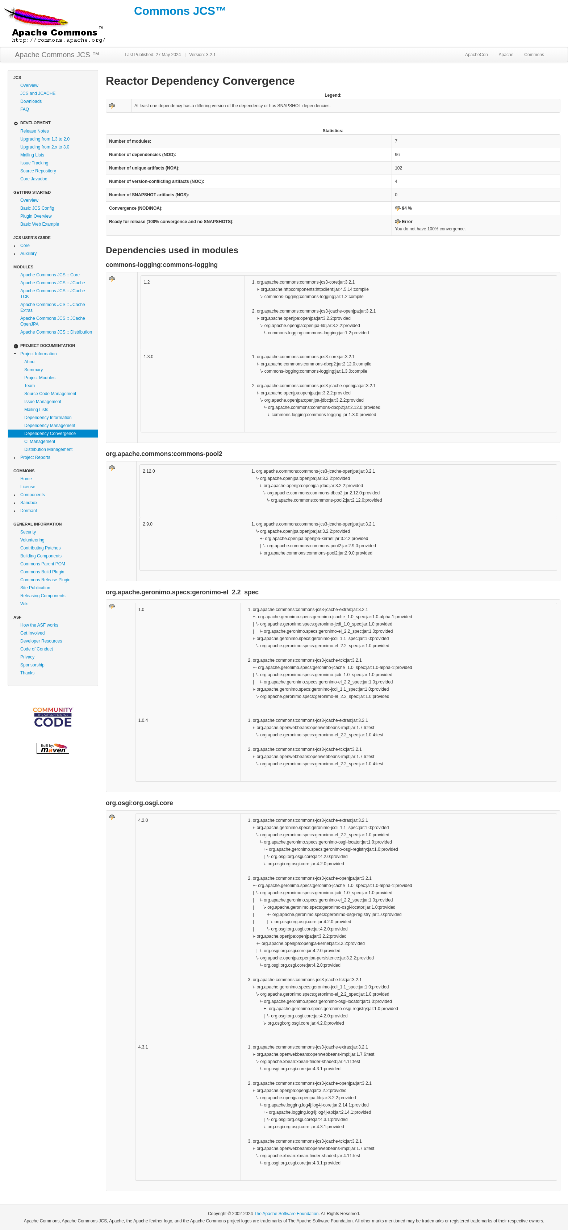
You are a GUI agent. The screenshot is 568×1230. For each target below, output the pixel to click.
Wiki (24, 603)
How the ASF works (39, 625)
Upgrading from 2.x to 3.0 (44, 147)
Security (28, 532)
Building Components (41, 555)
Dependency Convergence (50, 433)
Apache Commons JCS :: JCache (52, 282)
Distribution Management (48, 449)
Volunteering (32, 540)
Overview (29, 85)
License (27, 486)
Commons (534, 54)
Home (26, 478)
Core (25, 245)
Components (32, 494)
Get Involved (32, 633)
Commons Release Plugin (45, 579)
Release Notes (34, 131)
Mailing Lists (32, 155)
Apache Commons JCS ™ (57, 55)
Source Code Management (50, 393)
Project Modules (39, 377)
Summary (33, 369)
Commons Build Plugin (42, 571)
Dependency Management (49, 425)
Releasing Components (43, 595)
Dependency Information (48, 417)
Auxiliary (28, 253)
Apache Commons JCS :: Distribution (56, 332)
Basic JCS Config (37, 208)
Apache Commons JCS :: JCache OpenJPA (52, 321)
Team (29, 385)
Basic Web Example (39, 224)
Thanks (27, 672)
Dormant (28, 510)
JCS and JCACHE (37, 93)
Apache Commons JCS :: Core (50, 274)
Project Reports (35, 457)
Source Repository (38, 170)
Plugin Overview (36, 216)
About (30, 361)
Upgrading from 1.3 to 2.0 (45, 139)
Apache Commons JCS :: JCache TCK (52, 293)
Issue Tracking (34, 163)
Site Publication (35, 587)
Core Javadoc (33, 178)
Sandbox (28, 502)
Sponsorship (32, 665)
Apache (506, 54)
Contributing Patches (40, 548)
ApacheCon (476, 54)
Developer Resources (41, 641)
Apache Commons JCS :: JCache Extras (52, 307)
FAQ (24, 109)
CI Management (39, 441)
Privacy (27, 657)
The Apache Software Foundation (286, 1213)
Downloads (31, 101)
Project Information (38, 353)
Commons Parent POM (42, 563)
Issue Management (42, 401)
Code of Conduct (36, 649)
